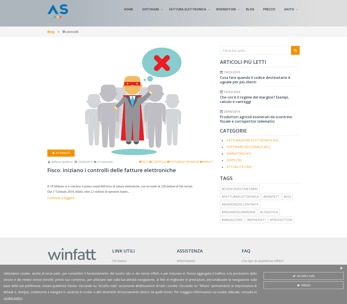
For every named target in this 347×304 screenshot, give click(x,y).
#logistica (269, 212)
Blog (250, 9)
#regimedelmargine (238, 212)
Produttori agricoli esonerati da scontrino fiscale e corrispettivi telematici (256, 119)
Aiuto (289, 9)
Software (150, 9)
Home (128, 9)
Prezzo (269, 9)
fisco (143, 162)
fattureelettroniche (183, 162)
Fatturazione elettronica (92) (252, 140)
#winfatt (271, 196)
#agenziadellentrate (240, 204)
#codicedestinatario (240, 189)
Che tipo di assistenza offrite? (263, 261)
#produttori (281, 220)
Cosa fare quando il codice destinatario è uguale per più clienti (255, 79)
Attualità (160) (239, 167)
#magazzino (232, 220)
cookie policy (13, 298)
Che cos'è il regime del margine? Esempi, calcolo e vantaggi (254, 99)
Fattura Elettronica (187, 9)
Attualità (61, 153)
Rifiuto (303, 285)
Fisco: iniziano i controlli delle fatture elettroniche (111, 170)
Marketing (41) (239, 153)
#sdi (287, 196)
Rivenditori (226, 9)
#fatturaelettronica (240, 196)
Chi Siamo (119, 261)
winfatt (206, 162)
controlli (157, 162)
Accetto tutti (303, 276)
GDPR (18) (234, 160)
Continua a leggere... (61, 198)
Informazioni (186, 261)
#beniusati (256, 220)
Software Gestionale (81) (248, 147)
